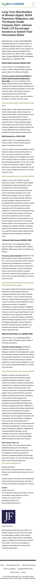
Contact (23, 572)
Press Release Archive (13, 565)
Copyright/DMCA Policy (25, 569)
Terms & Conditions (9, 569)
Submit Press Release (29, 565)
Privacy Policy (14, 572)
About (2, 565)
